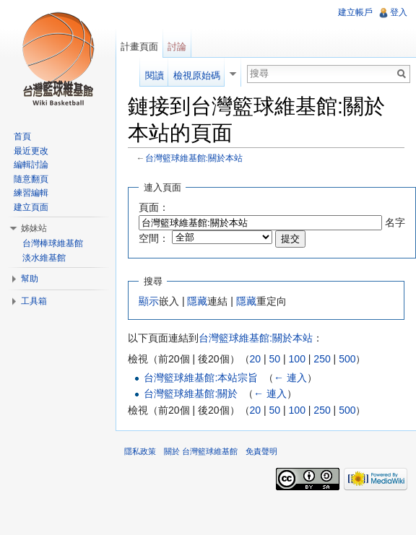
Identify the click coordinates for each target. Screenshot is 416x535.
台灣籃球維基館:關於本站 (194, 157)
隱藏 (197, 301)
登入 (398, 12)
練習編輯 (31, 193)
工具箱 (34, 301)
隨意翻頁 (31, 179)
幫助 (29, 279)
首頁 (22, 136)
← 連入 (290, 377)
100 (297, 359)
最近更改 (31, 151)
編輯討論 (31, 165)
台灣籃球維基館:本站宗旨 (201, 377)
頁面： (154, 207)
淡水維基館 (44, 258)
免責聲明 (261, 451)
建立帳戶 (355, 12)
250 (321, 359)
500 (347, 359)
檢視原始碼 (196, 75)
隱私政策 (140, 451)
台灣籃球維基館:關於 (191, 393)
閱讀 (154, 75)
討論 (177, 46)
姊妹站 (34, 228)
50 (275, 359)
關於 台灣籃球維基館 (201, 451)
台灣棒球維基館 (52, 243)
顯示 (149, 301)
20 (255, 359)
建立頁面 (31, 207)
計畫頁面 (139, 46)
